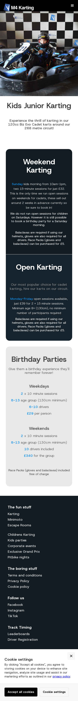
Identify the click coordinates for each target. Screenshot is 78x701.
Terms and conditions (25, 575)
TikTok (13, 616)
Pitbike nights (18, 557)
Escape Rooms (19, 525)
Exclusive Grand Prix (24, 551)
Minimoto (15, 519)
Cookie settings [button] (54, 692)
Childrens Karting (21, 534)
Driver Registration (23, 639)
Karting (13, 514)
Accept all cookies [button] (21, 692)
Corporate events (22, 546)
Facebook (15, 605)
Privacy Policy (18, 581)
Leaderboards (19, 634)
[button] (72, 5)
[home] (19, 7)
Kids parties (17, 540)
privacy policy (61, 676)
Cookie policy (18, 587)
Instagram (16, 610)
